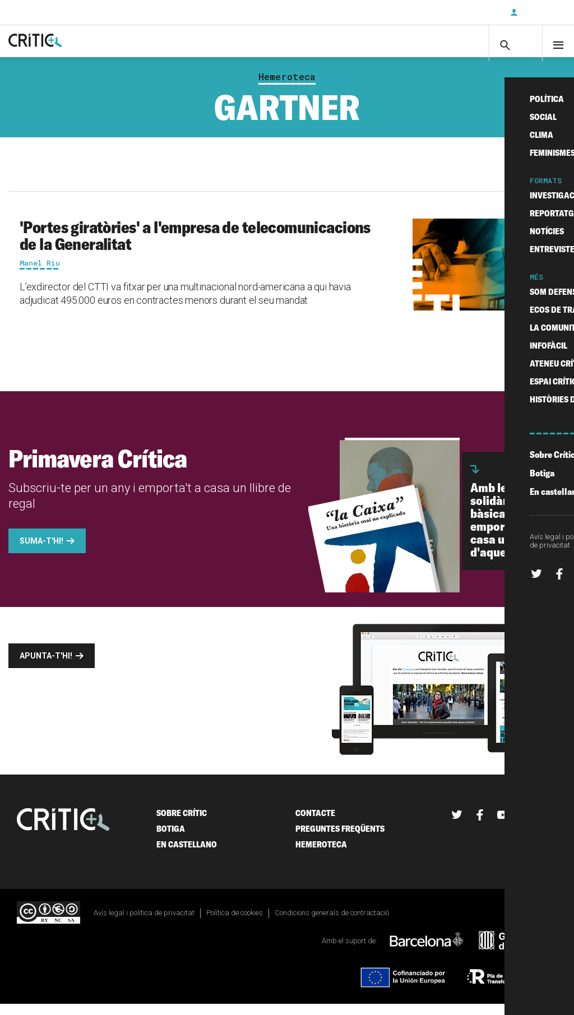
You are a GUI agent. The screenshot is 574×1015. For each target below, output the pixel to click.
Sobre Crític (181, 823)
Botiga (170, 839)
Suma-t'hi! (41, 551)
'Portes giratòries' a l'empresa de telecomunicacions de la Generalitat (195, 246)
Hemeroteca (287, 87)
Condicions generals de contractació (332, 923)
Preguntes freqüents (340, 839)
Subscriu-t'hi (464, 12)
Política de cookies (234, 923)
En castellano (186, 855)
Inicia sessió (540, 12)
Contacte (315, 823)
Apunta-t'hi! (46, 666)
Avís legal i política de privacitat (144, 923)
